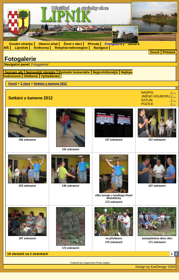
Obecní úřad (48, 44)
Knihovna (41, 48)
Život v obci (73, 44)
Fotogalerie (113, 44)
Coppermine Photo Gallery (96, 263)
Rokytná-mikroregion (71, 48)
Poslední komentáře (74, 72)
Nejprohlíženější (105, 72)
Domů (155, 52)
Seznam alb (14, 72)
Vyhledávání (50, 76)
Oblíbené (31, 76)
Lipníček (21, 48)
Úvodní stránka (21, 44)
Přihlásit (169, 52)
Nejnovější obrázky (40, 72)
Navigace (101, 48)
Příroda (93, 44)
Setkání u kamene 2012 (50, 83)
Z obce (25, 83)
